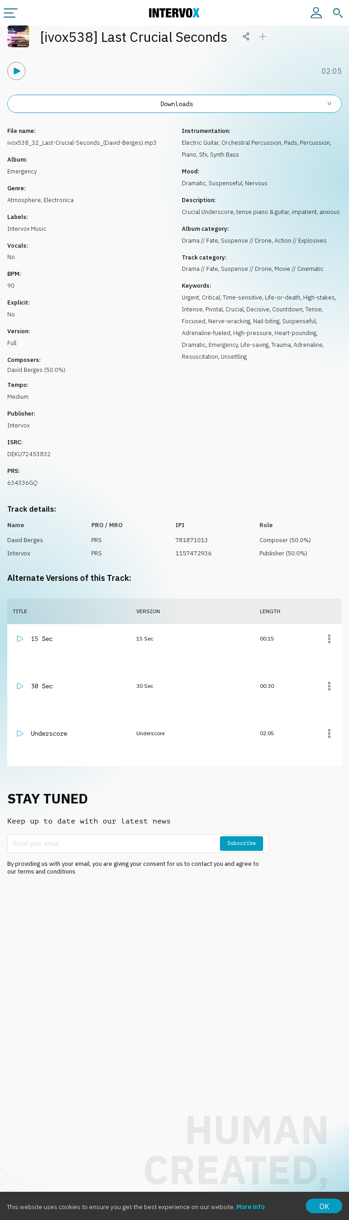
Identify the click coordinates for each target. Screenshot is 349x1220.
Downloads (246, 103)
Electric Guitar (200, 143)
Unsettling (234, 357)
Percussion (315, 143)
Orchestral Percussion (251, 143)
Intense (192, 309)
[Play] (16, 71)
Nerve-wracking (229, 321)
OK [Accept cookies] (324, 1206)
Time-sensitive (242, 297)
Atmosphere (24, 200)
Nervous (256, 183)
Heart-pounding (295, 333)
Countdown (287, 309)
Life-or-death (282, 297)
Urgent (190, 297)
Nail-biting (266, 321)
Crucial (234, 309)
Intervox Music (26, 229)
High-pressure (252, 333)
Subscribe (241, 843)
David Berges (25, 540)
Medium (18, 397)
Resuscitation (200, 357)
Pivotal (214, 309)
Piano (189, 154)
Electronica (59, 200)
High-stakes (319, 297)
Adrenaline (308, 345)
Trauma (281, 345)
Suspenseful (225, 183)
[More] (329, 638)
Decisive (257, 309)
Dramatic (194, 183)
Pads (290, 143)
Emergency (22, 171)
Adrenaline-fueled (206, 333)
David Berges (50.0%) (36, 370)
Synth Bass (224, 154)
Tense (313, 309)
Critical (211, 297)
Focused (193, 321)
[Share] (246, 36)
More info (250, 1207)
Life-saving (254, 345)
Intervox (18, 425)
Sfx (203, 154)
